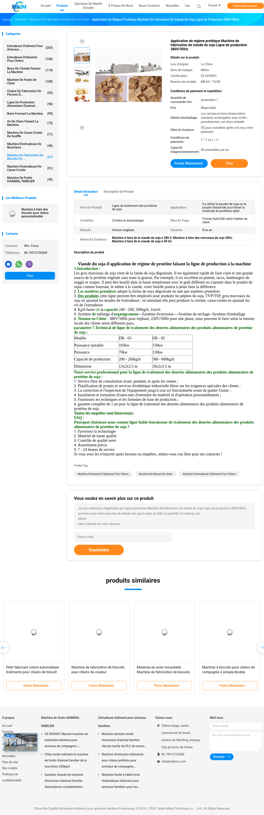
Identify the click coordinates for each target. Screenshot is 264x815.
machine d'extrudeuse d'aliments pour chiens (209, 474)
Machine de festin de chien (30, 81)
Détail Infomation (86, 191)
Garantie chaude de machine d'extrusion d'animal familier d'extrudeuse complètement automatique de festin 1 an (64, 781)
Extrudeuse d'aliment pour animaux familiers (122, 722)
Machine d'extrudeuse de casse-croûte (30, 168)
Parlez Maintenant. (245, 6)
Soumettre (99, 550)
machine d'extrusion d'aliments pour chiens (103, 474)
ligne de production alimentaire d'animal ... (30, 104)
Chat (30, 275)
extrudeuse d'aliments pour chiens (30, 58)
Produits (7, 732)
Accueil (7, 725)
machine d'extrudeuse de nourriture (30, 145)
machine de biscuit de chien (155, 474)
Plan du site (10, 762)
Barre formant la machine (30, 113)
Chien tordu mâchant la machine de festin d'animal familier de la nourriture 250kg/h (66, 760)
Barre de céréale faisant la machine (30, 70)
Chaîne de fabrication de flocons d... (30, 92)
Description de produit (119, 191)
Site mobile (9, 768)
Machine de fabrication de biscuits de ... (30, 156)
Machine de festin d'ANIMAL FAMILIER (30, 179)
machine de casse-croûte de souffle (30, 134)
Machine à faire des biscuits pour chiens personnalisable (35, 213)
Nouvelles (8, 756)
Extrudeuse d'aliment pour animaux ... (30, 47)
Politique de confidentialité (11, 777)
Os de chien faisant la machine (30, 123)
